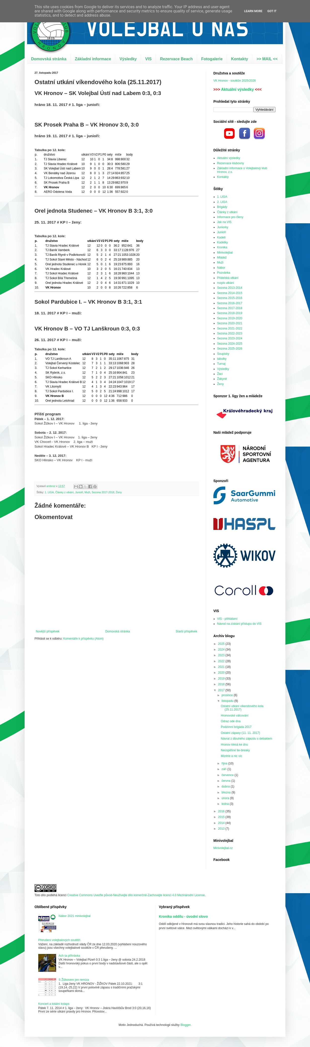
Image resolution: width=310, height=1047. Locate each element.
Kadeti (221, 237)
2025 (222, 644)
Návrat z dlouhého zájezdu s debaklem (246, 738)
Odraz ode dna (230, 721)
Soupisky (223, 354)
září (224, 769)
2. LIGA (222, 202)
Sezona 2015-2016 (229, 298)
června (226, 781)
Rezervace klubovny (230, 163)
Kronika (222, 247)
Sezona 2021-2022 (229, 328)
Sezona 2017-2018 (103, 492)
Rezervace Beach (176, 59)
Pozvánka (223, 272)
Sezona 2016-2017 (229, 303)
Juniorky (222, 227)
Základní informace (93, 59)
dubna (226, 786)
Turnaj (221, 363)
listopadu (228, 701)
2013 (222, 828)
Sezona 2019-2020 (229, 318)
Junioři (79, 492)
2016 (222, 811)
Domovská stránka (48, 59)
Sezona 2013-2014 (229, 288)
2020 (222, 672)
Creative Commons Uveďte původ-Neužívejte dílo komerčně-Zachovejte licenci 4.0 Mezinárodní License (136, 895)
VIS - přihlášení (227, 619)
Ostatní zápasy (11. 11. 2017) (240, 733)
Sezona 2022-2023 (229, 333)
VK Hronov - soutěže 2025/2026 (234, 80)
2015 (222, 817)
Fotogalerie (212, 59)
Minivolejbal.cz (223, 848)
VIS (148, 59)
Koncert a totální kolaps (53, 1004)
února (226, 798)
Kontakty (239, 59)
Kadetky (222, 242)
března (227, 792)
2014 (222, 823)
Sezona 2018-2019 (229, 313)
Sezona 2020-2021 (229, 323)
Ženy (119, 492)
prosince (228, 695)
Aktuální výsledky (237, 89)
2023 (222, 655)
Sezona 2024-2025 (229, 343)
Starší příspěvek (186, 631)
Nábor (221, 267)
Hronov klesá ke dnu (234, 744)
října (225, 763)
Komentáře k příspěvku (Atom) (83, 638)
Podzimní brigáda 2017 (236, 727)
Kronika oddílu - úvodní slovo (183, 916)
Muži (87, 492)
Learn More (253, 11)
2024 (222, 649)
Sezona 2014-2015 (229, 293)
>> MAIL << (267, 59)
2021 (222, 667)
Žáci (220, 374)
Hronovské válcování (234, 715)
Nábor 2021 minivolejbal (75, 916)
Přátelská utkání (227, 278)
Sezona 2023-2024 (229, 338)
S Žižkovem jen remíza (74, 980)
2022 (222, 661)
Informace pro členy (230, 217)
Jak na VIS (224, 222)
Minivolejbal (225, 252)
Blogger (185, 1025)
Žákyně (222, 379)
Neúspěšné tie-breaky (235, 750)
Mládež (222, 257)
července (228, 775)
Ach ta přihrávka (69, 955)
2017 (222, 690)
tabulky (222, 358)
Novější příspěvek (47, 631)
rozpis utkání (225, 283)
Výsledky (128, 59)
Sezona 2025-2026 (229, 348)
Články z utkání (64, 492)
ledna (226, 804)
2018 (222, 684)
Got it (271, 11)
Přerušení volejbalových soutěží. (59, 940)
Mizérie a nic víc (231, 756)
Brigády (222, 207)
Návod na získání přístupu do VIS (239, 623)
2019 (222, 678)
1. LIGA (49, 492)
